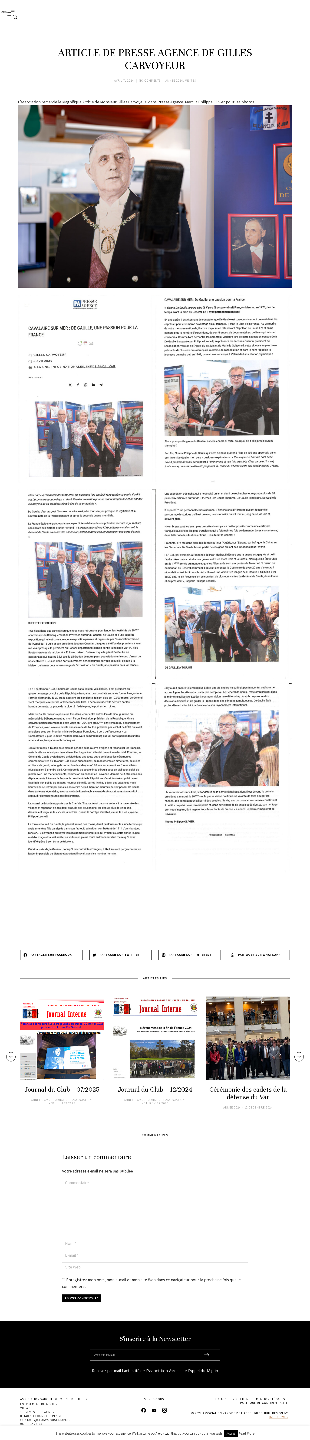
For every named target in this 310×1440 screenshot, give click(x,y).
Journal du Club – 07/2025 (62, 1094)
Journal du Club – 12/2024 (155, 1094)
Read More (246, 1433)
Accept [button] (231, 1434)
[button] (51, 960)
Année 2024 (174, 85)
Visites (190, 85)
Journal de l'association (71, 1105)
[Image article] (62, 1043)
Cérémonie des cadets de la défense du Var (248, 1098)
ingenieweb (278, 1422)
